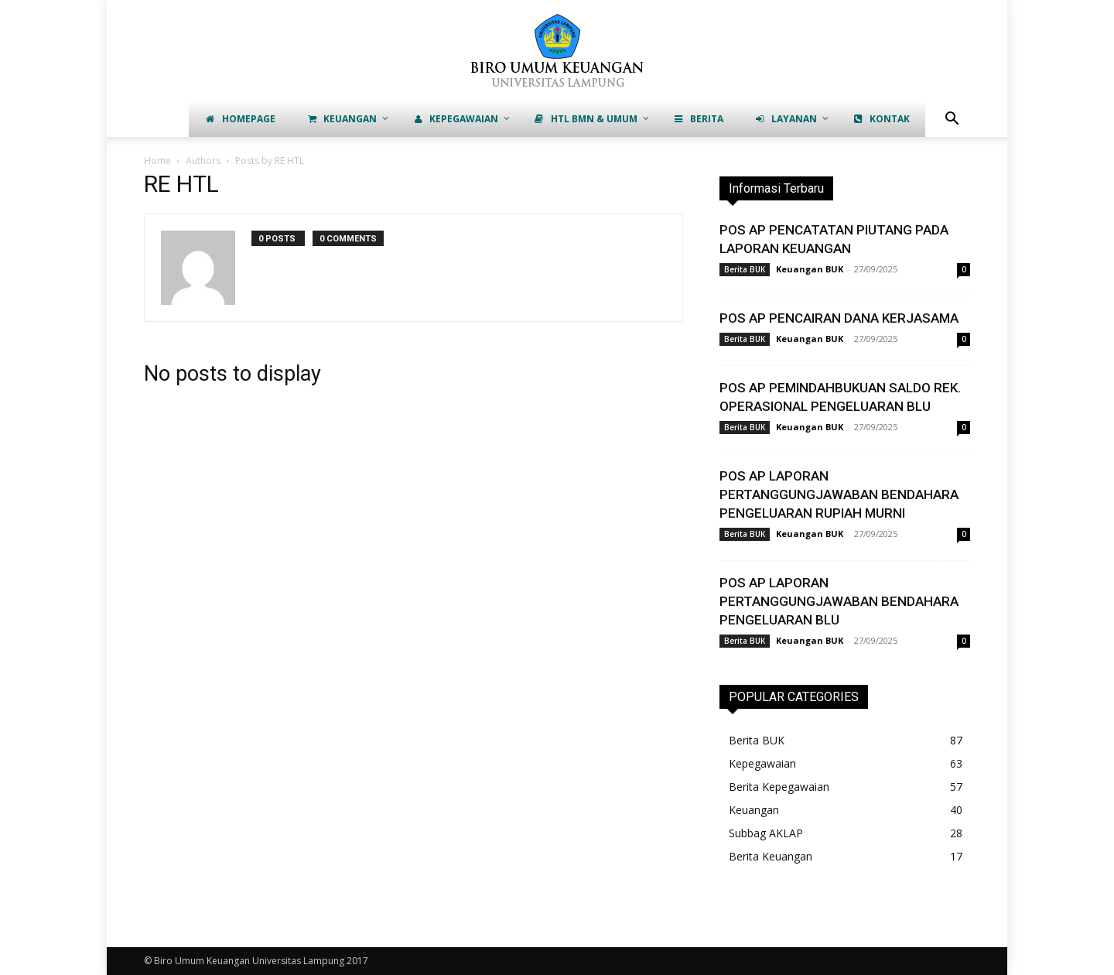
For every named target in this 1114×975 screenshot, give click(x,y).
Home (157, 160)
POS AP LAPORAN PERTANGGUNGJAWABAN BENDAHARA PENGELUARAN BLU (839, 601)
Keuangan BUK (809, 269)
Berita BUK (744, 269)
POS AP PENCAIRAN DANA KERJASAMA (839, 318)
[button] (951, 120)
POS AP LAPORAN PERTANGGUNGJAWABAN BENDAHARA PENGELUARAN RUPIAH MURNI (839, 494)
